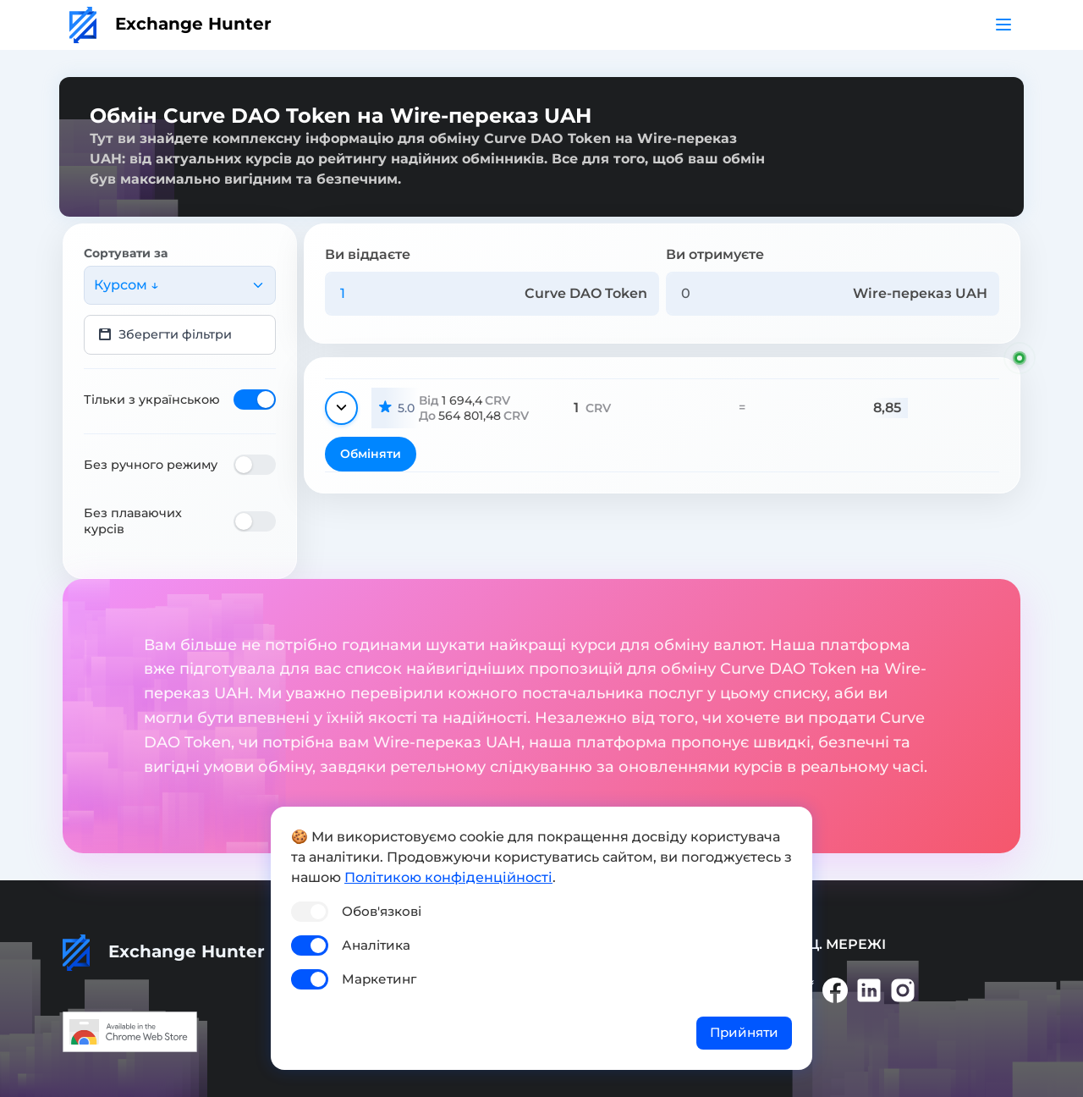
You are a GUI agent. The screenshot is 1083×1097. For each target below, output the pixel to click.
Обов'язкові (381, 911)
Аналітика (376, 945)
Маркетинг (379, 979)
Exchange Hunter (170, 24)
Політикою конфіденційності (448, 877)
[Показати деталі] (341, 408)
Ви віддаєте (367, 254)
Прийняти (744, 1032)
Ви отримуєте (715, 254)
